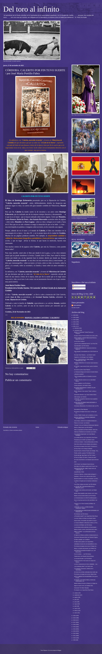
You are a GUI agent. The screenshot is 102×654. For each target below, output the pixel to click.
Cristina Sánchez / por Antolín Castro (82, 385)
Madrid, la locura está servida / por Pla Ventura (85, 495)
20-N (75, 461)
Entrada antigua (63, 427)
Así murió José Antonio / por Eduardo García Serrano (86, 459)
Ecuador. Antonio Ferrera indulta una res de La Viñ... (86, 335)
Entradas (75, 285)
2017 (74, 622)
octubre (76, 592)
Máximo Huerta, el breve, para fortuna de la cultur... (86, 529)
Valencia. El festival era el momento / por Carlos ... (85, 431)
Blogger (59, 650)
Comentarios (76, 288)
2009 (74, 640)
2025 (74, 317)
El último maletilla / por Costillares (82, 539)
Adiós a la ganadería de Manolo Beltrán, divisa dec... (86, 429)
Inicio (37, 427)
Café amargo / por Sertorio (80, 396)
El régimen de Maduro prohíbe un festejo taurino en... (86, 535)
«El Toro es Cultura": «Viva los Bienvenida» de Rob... (86, 441)
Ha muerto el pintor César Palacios (82, 369)
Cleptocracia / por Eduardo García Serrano (84, 556)
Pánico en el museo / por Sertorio (82, 422)
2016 (74, 624)
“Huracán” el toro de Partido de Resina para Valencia (86, 425)
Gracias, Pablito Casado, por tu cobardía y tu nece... (86, 415)
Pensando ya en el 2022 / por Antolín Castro (84, 439)
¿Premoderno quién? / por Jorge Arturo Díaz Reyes (86, 516)
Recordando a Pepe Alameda (81, 409)
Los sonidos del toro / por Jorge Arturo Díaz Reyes (85, 437)
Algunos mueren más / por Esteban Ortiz (83, 585)
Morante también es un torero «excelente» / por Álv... (86, 478)
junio (75, 601)
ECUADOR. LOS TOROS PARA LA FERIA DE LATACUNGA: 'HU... (84, 580)
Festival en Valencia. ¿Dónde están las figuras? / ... (86, 474)
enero (75, 612)
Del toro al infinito (31, 9)
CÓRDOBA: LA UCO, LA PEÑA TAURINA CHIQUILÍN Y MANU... (83, 507)
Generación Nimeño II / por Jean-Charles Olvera (85, 394)
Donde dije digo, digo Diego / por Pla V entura (84, 455)
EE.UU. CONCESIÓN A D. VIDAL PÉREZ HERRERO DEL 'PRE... (83, 360)
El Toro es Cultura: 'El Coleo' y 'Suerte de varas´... (85, 457)
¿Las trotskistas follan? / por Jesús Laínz (83, 566)
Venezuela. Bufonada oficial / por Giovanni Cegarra (86, 537)
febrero (76, 610)
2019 (74, 617)
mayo (75, 603)
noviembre (77, 330)
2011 (74, 635)
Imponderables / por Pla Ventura (81, 345)
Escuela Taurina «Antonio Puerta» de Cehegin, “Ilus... (86, 450)
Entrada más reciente (10, 427)
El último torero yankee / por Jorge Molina (83, 541)
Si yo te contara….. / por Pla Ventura (82, 554)
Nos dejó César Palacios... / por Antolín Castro (84, 354)
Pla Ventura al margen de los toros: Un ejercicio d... (86, 446)
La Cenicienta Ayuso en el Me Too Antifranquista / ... (86, 497)
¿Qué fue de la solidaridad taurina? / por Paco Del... (86, 343)
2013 (74, 631)
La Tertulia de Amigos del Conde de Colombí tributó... (86, 371)
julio (75, 599)
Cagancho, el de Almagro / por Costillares (83, 357)
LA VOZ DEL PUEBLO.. (79, 341)
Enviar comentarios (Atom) (16, 430)
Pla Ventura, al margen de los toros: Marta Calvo (85, 574)
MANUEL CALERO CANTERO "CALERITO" (42, 318)
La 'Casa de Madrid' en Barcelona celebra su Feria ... (86, 522)
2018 (74, 620)
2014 (74, 629)
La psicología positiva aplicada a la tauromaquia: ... (86, 527)
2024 (74, 319)
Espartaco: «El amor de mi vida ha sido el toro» (85, 476)
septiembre (77, 595)
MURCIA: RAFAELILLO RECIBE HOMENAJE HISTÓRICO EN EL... (84, 418)
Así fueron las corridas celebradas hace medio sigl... (86, 572)
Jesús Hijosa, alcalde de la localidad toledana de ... (86, 420)
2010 (74, 637)
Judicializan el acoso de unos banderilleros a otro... (86, 543)
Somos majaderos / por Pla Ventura (82, 383)
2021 (74, 326)
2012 (74, 633)
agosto (76, 597)
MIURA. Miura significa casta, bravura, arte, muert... (86, 493)
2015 (74, 626)
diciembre (76, 328)
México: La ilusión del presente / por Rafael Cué (85, 548)
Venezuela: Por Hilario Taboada (81, 587)
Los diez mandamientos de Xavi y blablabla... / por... (86, 564)
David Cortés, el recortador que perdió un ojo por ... (86, 520)
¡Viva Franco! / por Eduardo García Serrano (84, 464)
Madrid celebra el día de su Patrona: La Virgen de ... (86, 583)
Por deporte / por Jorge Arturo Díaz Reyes (83, 590)
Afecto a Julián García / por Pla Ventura (83, 427)
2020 (74, 615)
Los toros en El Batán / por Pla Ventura (83, 525)
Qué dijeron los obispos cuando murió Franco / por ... (86, 466)
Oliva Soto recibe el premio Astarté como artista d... (86, 444)
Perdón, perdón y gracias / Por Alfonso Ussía (84, 453)
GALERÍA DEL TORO (79, 472)
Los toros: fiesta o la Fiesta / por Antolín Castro (85, 518)
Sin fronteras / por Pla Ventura (81, 513)
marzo (76, 608)
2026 (74, 315)
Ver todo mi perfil (75, 307)
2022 (74, 324)
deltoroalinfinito (77, 305)
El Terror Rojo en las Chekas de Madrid (83, 448)
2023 (74, 321)
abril (75, 606)
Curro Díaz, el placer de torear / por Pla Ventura (85, 484)
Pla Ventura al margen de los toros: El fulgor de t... (85, 546)
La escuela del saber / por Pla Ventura (83, 558)
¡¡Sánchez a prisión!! (79, 374)
